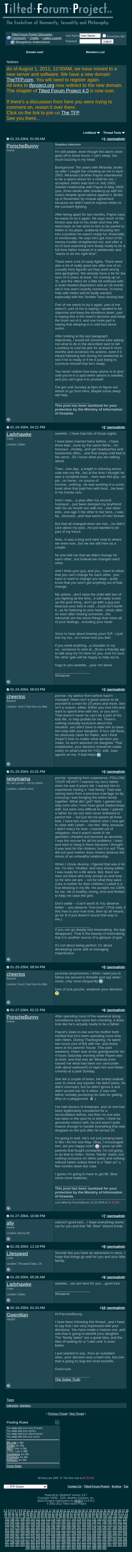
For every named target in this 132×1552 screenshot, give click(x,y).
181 (28, 1527)
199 (120, 1527)
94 (82, 1516)
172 (104, 1524)
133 (28, 1522)
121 (89, 1519)
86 (53, 1516)
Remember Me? (114, 36)
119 (79, 1519)
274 (12, 1539)
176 (125, 1524)
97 (93, 1516)
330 (53, 1545)
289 (89, 1539)
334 (74, 1545)
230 (33, 1533)
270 (115, 1536)
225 (7, 1533)
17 (50, 1510)
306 (53, 1542)
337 (89, 1545)
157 (28, 1524)
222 (115, 1530)
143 (79, 1522)
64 (97, 1513)
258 (53, 1536)
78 (24, 1516)
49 (42, 1513)
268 (104, 1536)
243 (99, 1533)
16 (46, 1510)
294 (115, 1539)
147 (99, 1522)
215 (79, 1530)
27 (86, 1510)
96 (89, 1516)
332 (63, 1545)
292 (104, 1539)
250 (12, 1536)
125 (109, 1519)
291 (99, 1539)
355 (79, 1548)
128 (125, 1519)
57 (71, 1513)
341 (109, 1545)
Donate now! (34, 52)
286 (74, 1539)
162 (53, 1524)
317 (109, 1542)
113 (48, 1519)
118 (74, 1519)
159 (38, 1524)
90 (67, 1516)
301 (28, 1542)
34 (112, 1510)
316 (104, 1542)
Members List (95, 52)
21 (64, 1510)
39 (5, 1513)
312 (84, 1542)
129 (7, 1522)
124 (104, 1519)
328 (43, 1545)
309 (68, 1542)
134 (33, 1522)
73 (5, 1516)
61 (86, 1513)
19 (57, 1510)
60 (82, 1513)
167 (79, 1524)
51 (49, 1513)
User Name (72, 35)
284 (63, 1539)
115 (58, 1519)
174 (115, 1524)
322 (12, 1545)
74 (9, 1516)
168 (84, 1524)
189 (68, 1527)
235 (58, 1533)
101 (110, 1516)
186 (53, 1527)
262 (74, 1536)
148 (104, 1522)
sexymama (18, 778)
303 (38, 1542)
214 (74, 1530)
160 (43, 1524)
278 (33, 1539)
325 (28, 1545)
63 (93, 1513)
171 (99, 1524)
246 (115, 1533)
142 (74, 1522)
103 (120, 1516)
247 (120, 1533)
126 (115, 1519)
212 (63, 1530)
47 (34, 1513)
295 (120, 1539)
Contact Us (75, 1486)
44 (24, 1513)
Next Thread (76, 1413)
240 (84, 1533)
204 (22, 1530)
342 (115, 1545)
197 (109, 1527)
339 (99, 1545)
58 (75, 1513)
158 (33, 1524)
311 (79, 1542)
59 (78, 1513)
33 (108, 1510)
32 (105, 1510)
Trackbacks (13, 1454)
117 (68, 1519)
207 (38, 1530)
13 (35, 1510)
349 (48, 1548)
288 (84, 1539)
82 (38, 1516)
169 (89, 1524)
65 (100, 1513)
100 (105, 1516)
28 (90, 1510)
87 (56, 1516)
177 (7, 1527)
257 (48, 1536)
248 (125, 1533)
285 (68, 1539)
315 (99, 1542)
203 (17, 1530)
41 (13, 1513)
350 (53, 1548)
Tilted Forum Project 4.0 (63, 90)
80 (31, 1516)
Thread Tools (112, 132)
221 (109, 1530)
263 (79, 1536)
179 (17, 1527)
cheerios (16, 696)
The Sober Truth (67, 1379)
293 (109, 1539)
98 (97, 1516)
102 (115, 1516)
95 (86, 1516)
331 (58, 1545)
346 (33, 1548)
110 (33, 1519)
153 (7, 1524)
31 (101, 1510)
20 (61, 1510)
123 (99, 1519)
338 (94, 1545)
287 (79, 1539)
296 (125, 1539)
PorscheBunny (22, 146)
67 (107, 1513)
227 (17, 1533)
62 (89, 1513)
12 (32, 1510)
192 (84, 1527)
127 (120, 1519)
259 (58, 1536)
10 (24, 1510)
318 (115, 1542)
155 (17, 1524)
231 (38, 1533)
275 (17, 1539)
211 (58, 1530)
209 (48, 1530)
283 (58, 1539)
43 (20, 1513)
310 (74, 1542)
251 (17, 1536)
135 (38, 1522)
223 (120, 1530)
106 (12, 1519)
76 (16, 1516)
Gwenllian (17, 1315)
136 (43, 1522)
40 (9, 1513)
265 (89, 1536)
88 (60, 1516)
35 (116, 1510)
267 (99, 1536)
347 (38, 1548)
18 (54, 1510)
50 (45, 1513)
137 (48, 1522)
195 (99, 1527)
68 (111, 1513)
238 (74, 1533)
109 (28, 1519)
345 (28, 1548)
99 (100, 1516)
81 (34, 1516)
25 (79, 1510)
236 (63, 1533)
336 (84, 1545)
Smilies (11, 1445)
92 (75, 1516)
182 (33, 1527)
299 (17, 1542)
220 (104, 1530)
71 (122, 1513)
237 (68, 1533)
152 (125, 1522)
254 (33, 1536)
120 (84, 1519)
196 (104, 1527)
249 (7, 1536)
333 (68, 1545)
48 (38, 1513)
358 (94, 1548)
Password (71, 41)
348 (43, 1548)
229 (28, 1533)
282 (53, 1539)
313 (89, 1542)
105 (7, 1519)
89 (64, 1516)
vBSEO (78, 1500)
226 (12, 1533)
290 (94, 1539)
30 (97, 1510)
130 (12, 1522)
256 (43, 1536)
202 (12, 1530)
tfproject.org (41, 85)
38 (127, 1510)
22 (68, 1510)
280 (43, 1539)
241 (89, 1533)
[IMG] (10, 1448)
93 (78, 1516)
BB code (12, 1442)
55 (64, 1513)
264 (84, 1536)
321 (7, 1545)
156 (22, 1524)
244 (104, 1533)
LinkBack (89, 132)
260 (63, 1536)
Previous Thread (57, 1413)
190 (74, 1527)
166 (74, 1524)
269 (109, 1536)
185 (48, 1527)
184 (43, 1527)
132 (22, 1522)
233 (48, 1533)
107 (17, 1519)
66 (104, 1513)
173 (109, 1524)
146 (94, 1522)
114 (53, 1519)
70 (119, 1513)
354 (74, 1548)
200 (125, 1527)
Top (126, 1486)
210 (53, 1530)
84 (45, 1516)
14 (39, 1510)
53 (56, 1513)
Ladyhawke (19, 434)
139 (58, 1522)
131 (17, 1522)
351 (58, 1548)
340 (104, 1545)
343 (120, 1545)
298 (12, 1542)
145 (89, 1522)
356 (84, 1548)
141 (68, 1522)
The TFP (70, 112)
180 (22, 1527)
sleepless (25, 1405)
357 (89, 1548)
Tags (10, 1400)
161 (48, 1524)
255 (38, 1536)
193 (89, 1527)
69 (115, 1513)
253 (28, 1536)
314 (94, 1542)
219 (99, 1530)
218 (94, 1530)
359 (99, 1548)
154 (12, 1524)
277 (28, 1539)
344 (125, 1545)
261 (68, 1536)
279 (38, 1539)
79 (27, 1516)
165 (68, 1524)
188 (63, 1527)
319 (120, 1542)
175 (120, 1524)
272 (125, 1536)
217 (89, 1530)
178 (12, 1527)
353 (68, 1548)
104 (125, 1516)
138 (53, 1522)
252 (22, 1536)
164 (63, 1524)
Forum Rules (14, 1466)
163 (58, 1524)
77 (20, 1516)
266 (94, 1536)
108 (22, 1519)
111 (38, 1519)
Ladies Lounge (52, 38)
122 (94, 1519)
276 (22, 1539)
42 (16, 1513)
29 (94, 1510)
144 (84, 1522)
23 (72, 1510)
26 (83, 1510)
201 (7, 1530)
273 (7, 1539)
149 (109, 1522)
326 (33, 1545)
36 (119, 1510)
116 (63, 1519)
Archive (116, 1486)
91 (71, 1516)
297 (7, 1542)
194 (94, 1527)
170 (94, 1524)
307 (58, 1542)
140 (63, 1522)
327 (38, 1545)
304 (43, 1542)
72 (126, 1513)
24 (75, 1510)
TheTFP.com (20, 79)
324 (22, 1545)
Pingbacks (13, 1457)
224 (125, 1530)
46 (31, 1513)
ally (10, 1223)
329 (48, 1545)
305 (48, 1542)
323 (17, 1545)
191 (79, 1527)
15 (43, 1510)
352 (63, 1548)
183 (38, 1527)
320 (125, 1542)
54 (60, 1513)
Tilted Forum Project (96, 1486)
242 (94, 1533)
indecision (12, 1405)
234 (53, 1533)
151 (120, 1522)
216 (84, 1530)
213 (68, 1530)
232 (43, 1533)
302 (33, 1542)
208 (43, 1530)
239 (79, 1533)
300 (22, 1542)
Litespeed (17, 1253)
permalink (116, 139)
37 (123, 1510)
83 (42, 1516)
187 (58, 1527)
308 (63, 1542)
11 (28, 1510)
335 (79, 1545)
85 (49, 1516)
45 (27, 1513)
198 (115, 1527)
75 (13, 1516)
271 (120, 1536)
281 (48, 1539)
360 (104, 1548)
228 (22, 1533)
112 (43, 1519)
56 (67, 1513)
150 (115, 1522)
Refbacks (12, 1460)
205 (28, 1530)
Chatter (34, 38)
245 (109, 1533)
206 (33, 1530)
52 (53, 1513)
